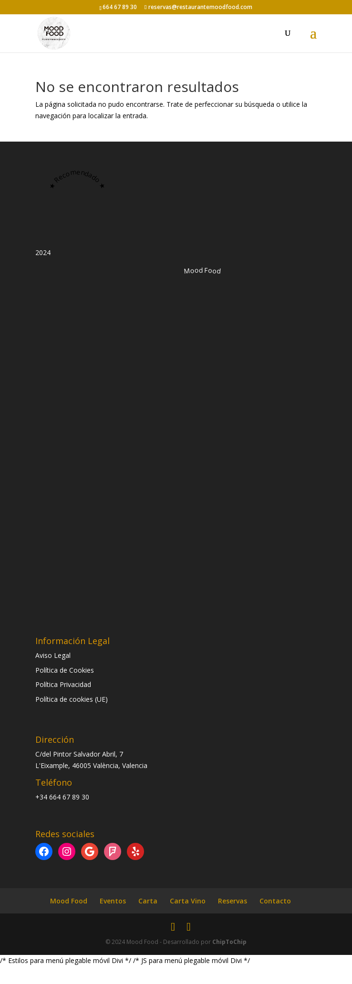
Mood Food (68, 900)
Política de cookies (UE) (71, 699)
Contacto (275, 900)
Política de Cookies (64, 670)
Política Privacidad (63, 684)
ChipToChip (229, 942)
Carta (147, 900)
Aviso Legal (53, 655)
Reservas (232, 900)
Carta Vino (188, 900)
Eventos (113, 900)
